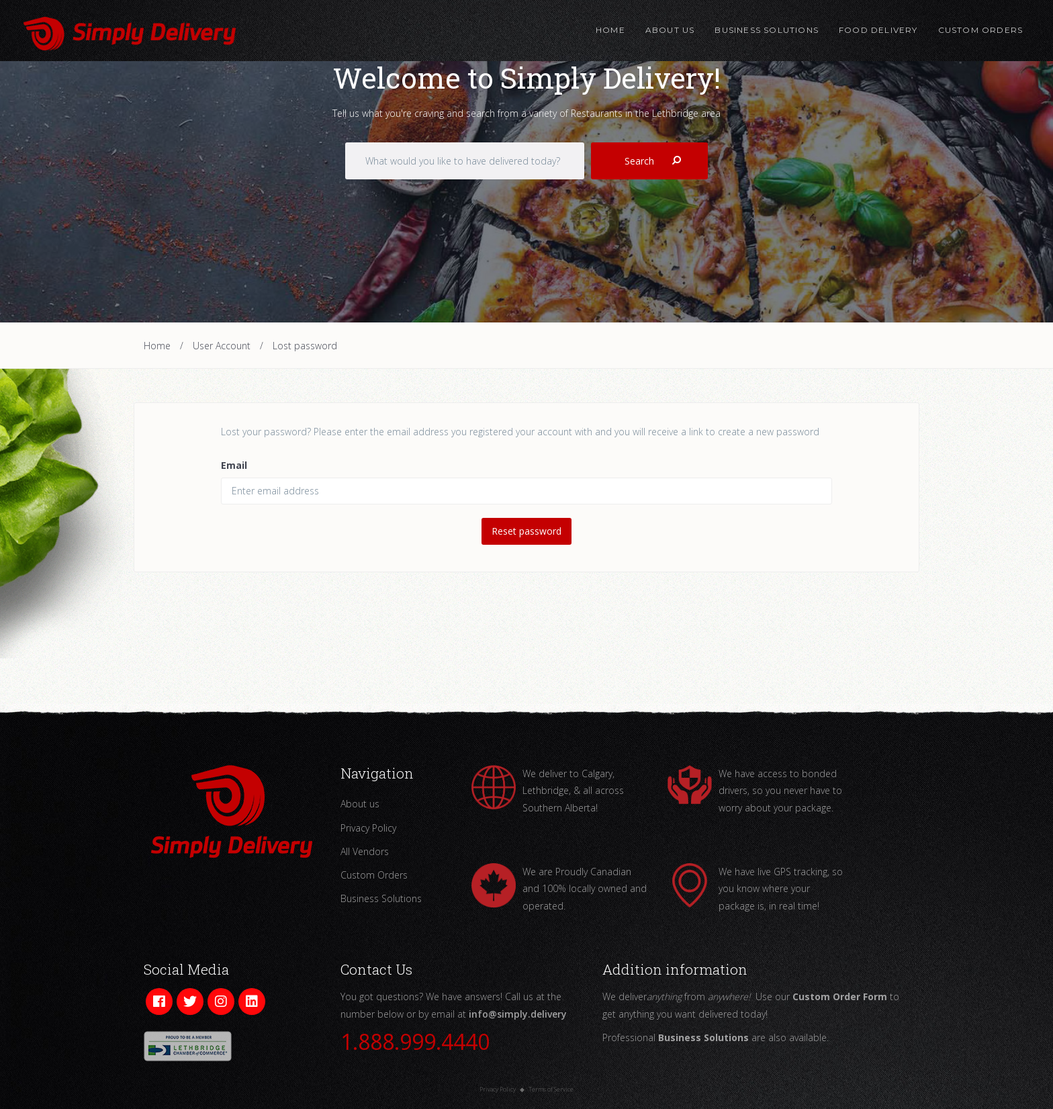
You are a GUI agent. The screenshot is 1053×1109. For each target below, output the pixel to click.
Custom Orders (980, 30)
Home (610, 30)
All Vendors (364, 851)
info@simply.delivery (518, 1014)
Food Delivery (878, 30)
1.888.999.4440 (415, 1041)
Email (234, 465)
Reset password (526, 531)
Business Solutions (767, 30)
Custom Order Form (839, 996)
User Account (221, 345)
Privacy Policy (368, 828)
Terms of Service (551, 1089)
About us (359, 803)
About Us (670, 30)
